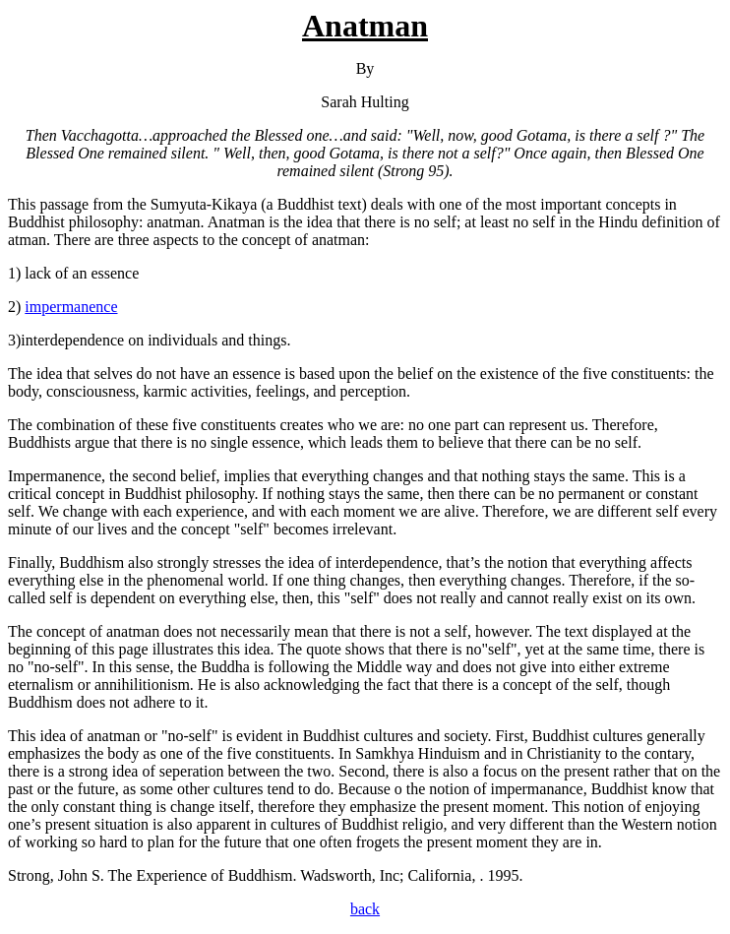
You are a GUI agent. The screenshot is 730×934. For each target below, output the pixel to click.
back (365, 909)
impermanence (71, 306)
